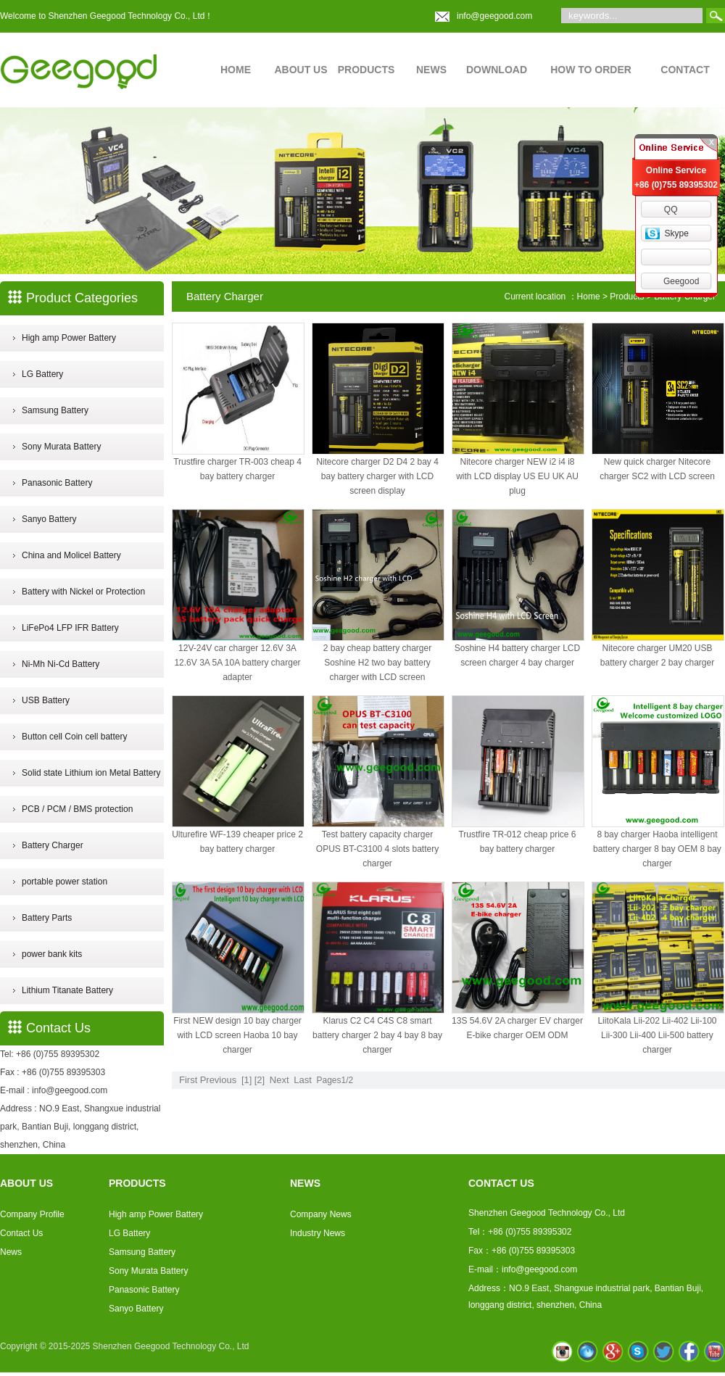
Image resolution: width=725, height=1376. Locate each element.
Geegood (681, 281)
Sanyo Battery (49, 519)
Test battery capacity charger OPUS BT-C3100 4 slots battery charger (377, 849)
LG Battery (42, 374)
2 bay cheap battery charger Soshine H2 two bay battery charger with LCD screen (377, 662)
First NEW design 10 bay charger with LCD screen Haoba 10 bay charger (237, 1035)
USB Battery (46, 700)
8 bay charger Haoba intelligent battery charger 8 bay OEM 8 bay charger (657, 849)
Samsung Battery (55, 410)
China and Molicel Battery (71, 555)
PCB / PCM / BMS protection (77, 809)
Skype (676, 233)
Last (303, 1079)
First (188, 1079)
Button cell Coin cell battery (74, 736)
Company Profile (32, 1214)
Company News (321, 1214)
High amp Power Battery (69, 338)
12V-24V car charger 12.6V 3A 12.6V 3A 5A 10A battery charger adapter (237, 662)
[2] (259, 1079)
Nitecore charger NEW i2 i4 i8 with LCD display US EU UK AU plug (517, 476)
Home (588, 296)
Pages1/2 (334, 1080)
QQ (671, 209)
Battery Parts (47, 918)
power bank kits (52, 954)
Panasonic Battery (57, 483)
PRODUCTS (366, 69)
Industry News (317, 1233)
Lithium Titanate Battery (67, 990)
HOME (235, 69)
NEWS (431, 69)
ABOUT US (300, 69)
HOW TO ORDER (590, 69)
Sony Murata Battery (61, 447)
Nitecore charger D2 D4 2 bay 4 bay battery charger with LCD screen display (377, 476)
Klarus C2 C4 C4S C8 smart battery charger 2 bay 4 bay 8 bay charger (377, 1035)
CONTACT (684, 69)
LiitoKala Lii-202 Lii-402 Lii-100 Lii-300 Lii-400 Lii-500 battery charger (656, 1035)
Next (279, 1079)
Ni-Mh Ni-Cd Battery (60, 664)
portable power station (64, 881)
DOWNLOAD (496, 69)
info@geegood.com (494, 16)
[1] (246, 1079)
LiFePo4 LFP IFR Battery (70, 628)
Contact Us (21, 1233)
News (11, 1252)
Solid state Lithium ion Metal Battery (91, 773)
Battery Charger (52, 845)
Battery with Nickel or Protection (83, 592)
